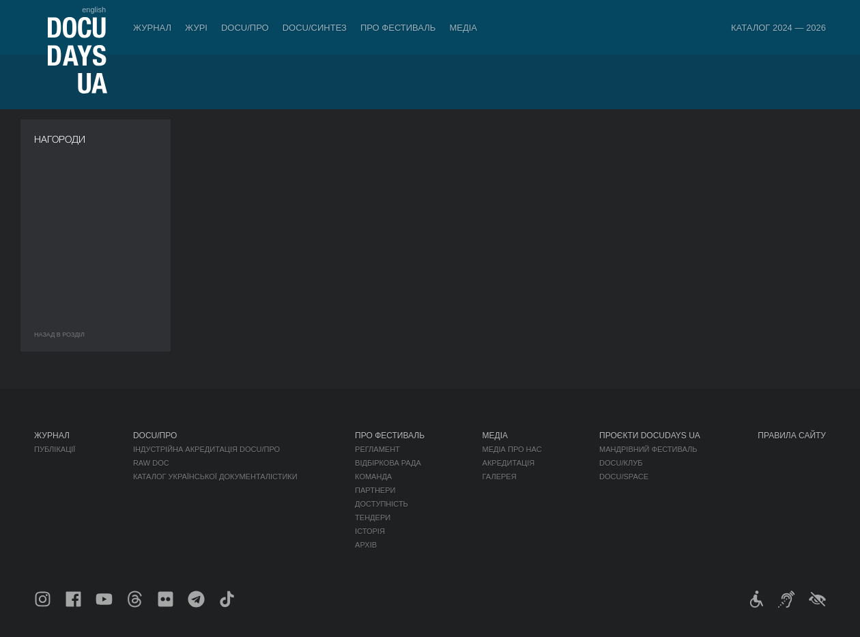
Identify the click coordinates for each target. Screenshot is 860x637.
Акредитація (509, 463)
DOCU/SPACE (623, 476)
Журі (196, 28)
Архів (366, 545)
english (94, 9)
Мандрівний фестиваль (648, 449)
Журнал (152, 28)
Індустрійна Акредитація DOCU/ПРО (206, 449)
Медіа (463, 28)
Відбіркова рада (388, 463)
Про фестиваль (398, 28)
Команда (373, 476)
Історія (370, 531)
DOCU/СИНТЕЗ (315, 28)
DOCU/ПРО (245, 28)
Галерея (500, 476)
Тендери (372, 517)
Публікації (54, 449)
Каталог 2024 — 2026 (778, 28)
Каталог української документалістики (215, 476)
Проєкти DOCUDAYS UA (649, 435)
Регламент (377, 449)
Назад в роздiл (59, 334)
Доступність (381, 504)
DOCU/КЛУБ (620, 463)
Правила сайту (792, 435)
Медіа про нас (512, 449)
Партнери (375, 490)
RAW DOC (151, 463)
